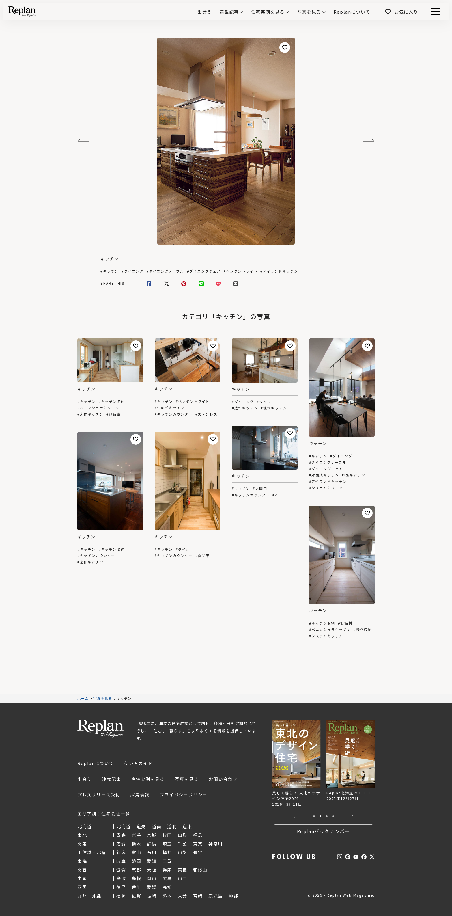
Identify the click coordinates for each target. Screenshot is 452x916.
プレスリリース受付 (98, 795)
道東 (187, 826)
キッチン (109, 259)
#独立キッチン (274, 408)
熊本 (167, 895)
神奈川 (215, 843)
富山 (136, 852)
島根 (136, 878)
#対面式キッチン (170, 407)
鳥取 (121, 878)
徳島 (121, 887)
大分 (182, 895)
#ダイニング (133, 271)
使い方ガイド (138, 763)
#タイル (264, 401)
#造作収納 (363, 629)
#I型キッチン (353, 475)
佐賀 (136, 895)
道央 (141, 826)
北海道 (123, 826)
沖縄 (233, 895)
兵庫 (167, 869)
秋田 (167, 835)
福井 (167, 852)
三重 (167, 861)
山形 (182, 835)
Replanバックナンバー (323, 831)
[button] (299, 816)
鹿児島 (215, 895)
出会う (84, 779)
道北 (172, 826)
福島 (198, 835)
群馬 (151, 843)
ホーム (83, 698)
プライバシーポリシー (184, 795)
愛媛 (151, 887)
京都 (136, 869)
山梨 (182, 852)
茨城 (121, 843)
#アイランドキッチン (279, 271)
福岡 (121, 895)
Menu (434, 11)
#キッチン (109, 271)
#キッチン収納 (111, 401)
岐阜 (121, 861)
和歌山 (200, 869)
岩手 (136, 835)
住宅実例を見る (268, 12)
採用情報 (139, 795)
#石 (275, 495)
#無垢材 (345, 623)
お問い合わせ (223, 779)
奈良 (182, 869)
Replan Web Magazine (100, 729)
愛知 (151, 861)
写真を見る (309, 12)
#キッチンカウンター (174, 414)
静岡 (136, 861)
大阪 (151, 869)
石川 (151, 852)
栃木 (136, 843)
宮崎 (198, 895)
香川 (136, 887)
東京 (198, 843)
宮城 (151, 835)
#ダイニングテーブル (165, 271)
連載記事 (228, 12)
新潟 (121, 852)
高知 (167, 887)
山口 (182, 878)
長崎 (151, 895)
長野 (198, 852)
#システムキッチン (326, 487)
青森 (121, 835)
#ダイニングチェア (204, 271)
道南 (156, 826)
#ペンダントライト (240, 271)
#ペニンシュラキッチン (98, 407)
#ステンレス (206, 414)
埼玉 (167, 843)
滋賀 (121, 869)
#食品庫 (113, 414)
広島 (167, 878)
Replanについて (95, 763)
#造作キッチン (90, 414)
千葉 (182, 843)
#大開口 (260, 488)
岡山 (151, 878)
